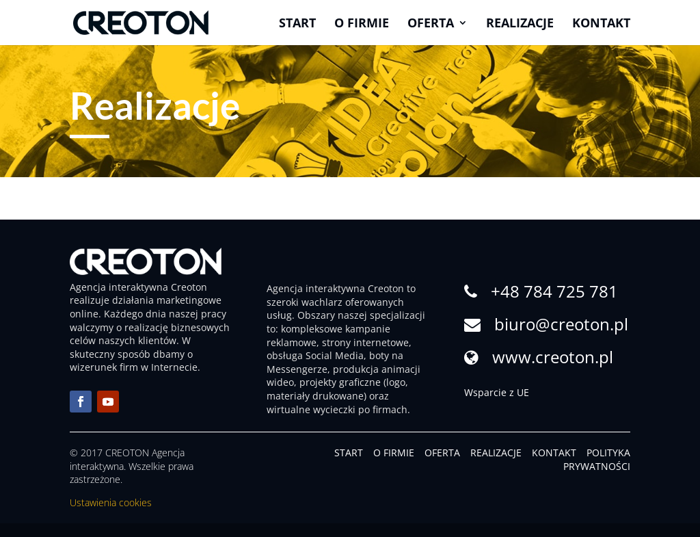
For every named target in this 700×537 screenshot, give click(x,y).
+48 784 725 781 (554, 291)
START (348, 452)
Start (297, 24)
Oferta (430, 24)
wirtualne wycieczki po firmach (337, 409)
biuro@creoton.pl (561, 324)
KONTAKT (554, 452)
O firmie (361, 24)
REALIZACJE (496, 452)
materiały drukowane (315, 395)
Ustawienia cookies (111, 502)
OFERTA (442, 452)
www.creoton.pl (552, 356)
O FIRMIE (393, 452)
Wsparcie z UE (496, 392)
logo (395, 382)
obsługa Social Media (315, 355)
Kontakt (601, 24)
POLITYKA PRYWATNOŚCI (596, 459)
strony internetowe (365, 342)
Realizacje (520, 24)
